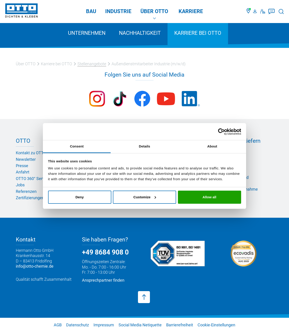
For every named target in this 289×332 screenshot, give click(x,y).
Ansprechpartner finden (103, 280)
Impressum (103, 325)
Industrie (118, 11)
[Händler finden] (249, 11)
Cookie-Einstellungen (216, 325)
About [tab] (212, 146)
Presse (22, 165)
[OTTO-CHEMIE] (21, 11)
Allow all (209, 197)
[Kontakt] (262, 11)
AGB (58, 325)
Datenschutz (77, 325)
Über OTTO (154, 11)
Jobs (20, 184)
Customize (144, 197)
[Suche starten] (281, 11)
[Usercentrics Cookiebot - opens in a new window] (221, 131)
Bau (91, 11)
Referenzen (26, 191)
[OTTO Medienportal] (255, 11)
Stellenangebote (91, 63)
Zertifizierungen (30, 197)
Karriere (191, 11)
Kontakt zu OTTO (31, 152)
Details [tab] (144, 146)
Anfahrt (22, 172)
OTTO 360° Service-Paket (38, 178)
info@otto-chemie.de (35, 266)
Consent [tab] (77, 146)
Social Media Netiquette (140, 325)
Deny (79, 197)
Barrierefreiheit (179, 325)
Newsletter (26, 159)
